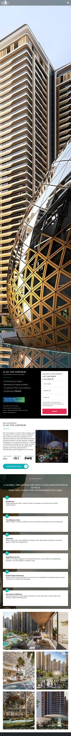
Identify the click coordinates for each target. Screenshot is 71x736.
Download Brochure (17, 466)
